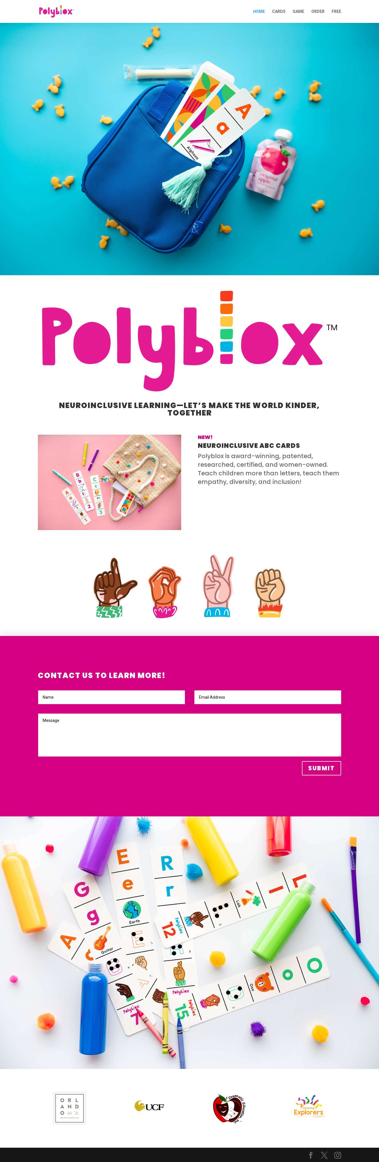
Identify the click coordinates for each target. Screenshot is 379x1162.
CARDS (279, 11)
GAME (298, 11)
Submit (321, 768)
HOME (259, 11)
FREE (336, 11)
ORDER (318, 11)
